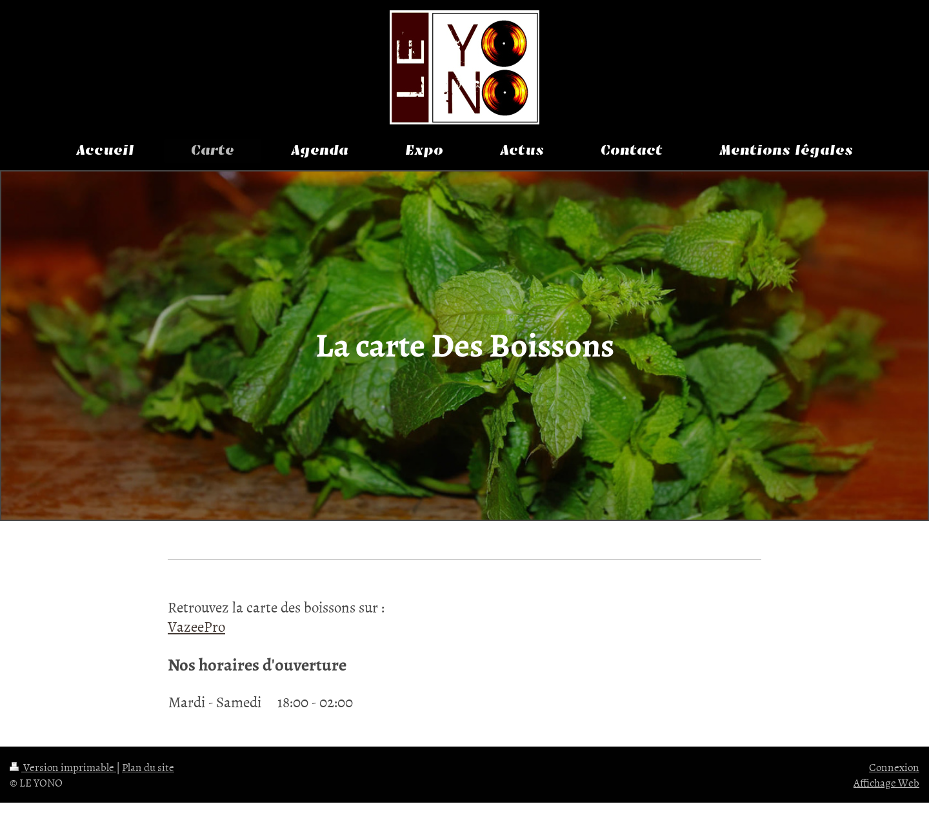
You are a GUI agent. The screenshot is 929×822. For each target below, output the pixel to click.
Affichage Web (886, 782)
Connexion (894, 766)
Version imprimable (63, 766)
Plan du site (148, 766)
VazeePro (196, 626)
